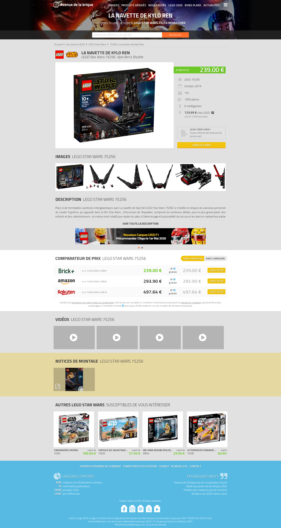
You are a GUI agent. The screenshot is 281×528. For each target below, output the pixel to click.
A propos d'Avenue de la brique (100, 466)
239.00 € (212, 70)
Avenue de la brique (73, 4)
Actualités (211, 5)
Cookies (164, 466)
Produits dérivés (133, 5)
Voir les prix (201, 145)
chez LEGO (199, 112)
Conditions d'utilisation (140, 466)
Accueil (58, 44)
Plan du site (179, 466)
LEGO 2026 (175, 5)
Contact (195, 466)
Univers (113, 5)
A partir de (182, 70)
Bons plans (193, 5)
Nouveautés (157, 5)
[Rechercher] (175, 35)
